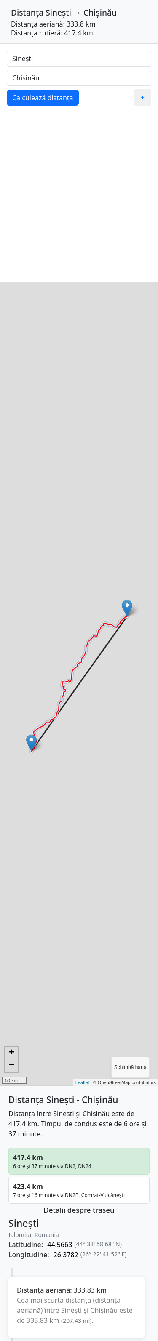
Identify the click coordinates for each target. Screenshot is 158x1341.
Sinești (58, 12)
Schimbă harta (130, 1067)
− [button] (11, 1065)
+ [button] (11, 1053)
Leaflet (82, 1082)
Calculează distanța (42, 97)
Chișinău (100, 12)
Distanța (27, 12)
